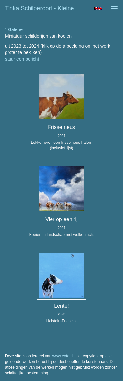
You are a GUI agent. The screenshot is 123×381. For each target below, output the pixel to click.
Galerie (14, 29)
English (98, 8)
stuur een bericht (22, 59)
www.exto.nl (62, 356)
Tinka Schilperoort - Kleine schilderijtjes (47, 8)
